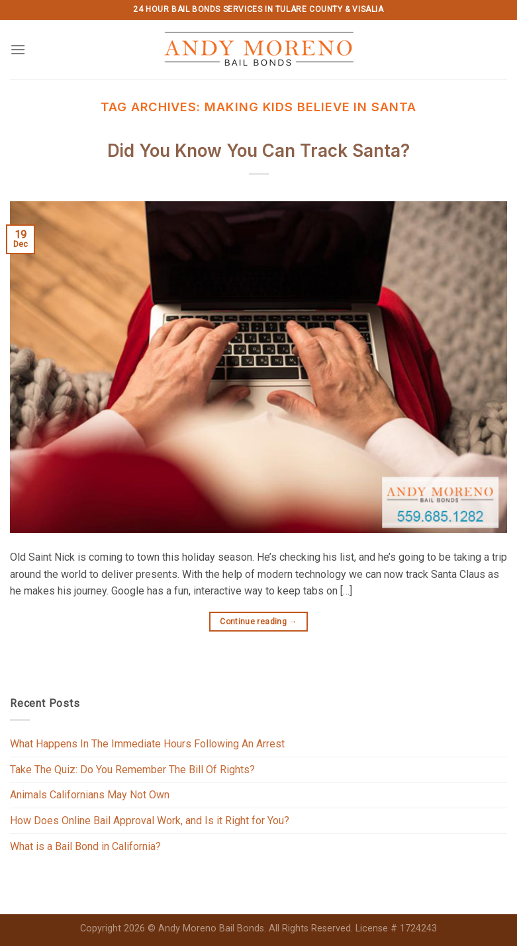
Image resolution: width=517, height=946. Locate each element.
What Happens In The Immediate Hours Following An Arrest (147, 743)
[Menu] (18, 49)
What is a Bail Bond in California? (85, 846)
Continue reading (258, 622)
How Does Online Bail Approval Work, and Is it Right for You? (149, 820)
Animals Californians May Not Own (89, 794)
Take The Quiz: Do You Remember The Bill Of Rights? (132, 769)
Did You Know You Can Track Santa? (258, 150)
